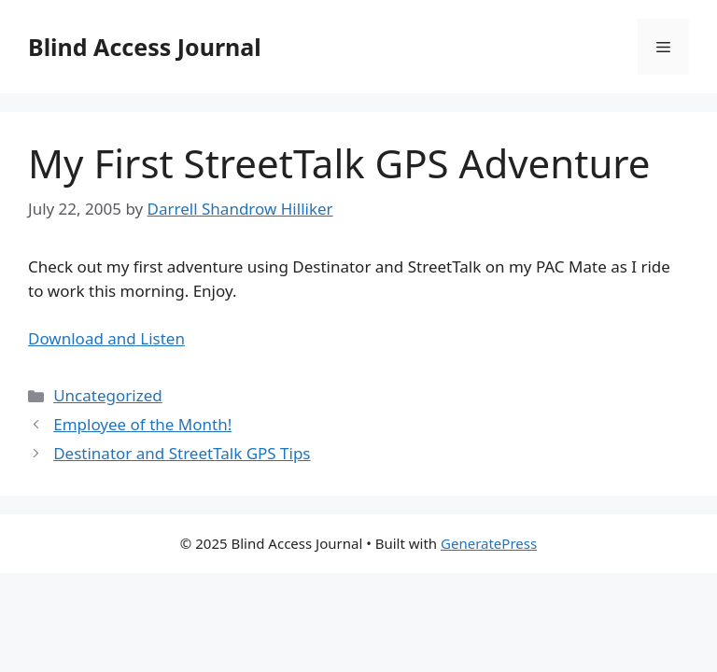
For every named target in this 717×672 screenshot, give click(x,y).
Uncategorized (107, 395)
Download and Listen (106, 338)
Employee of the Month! (142, 424)
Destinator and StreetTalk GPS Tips (181, 453)
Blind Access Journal (144, 47)
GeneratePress (489, 543)
